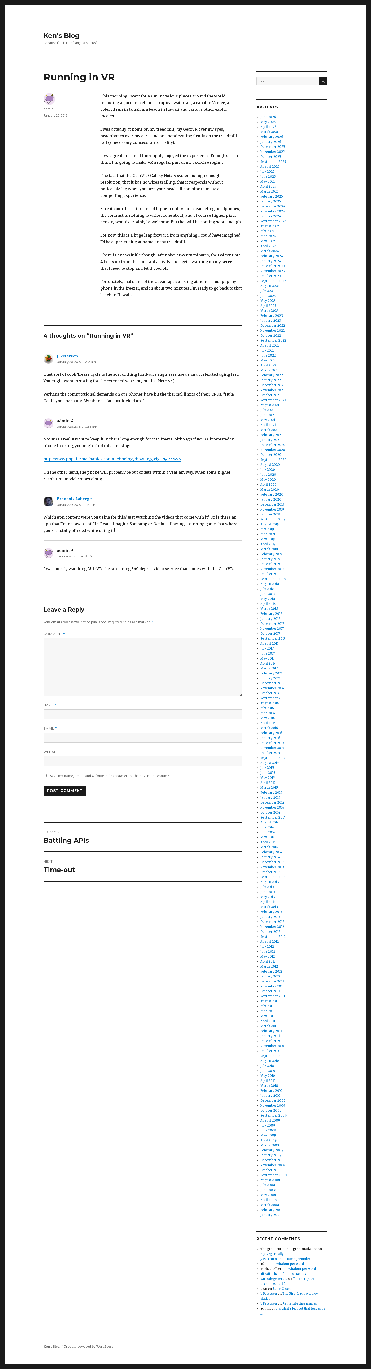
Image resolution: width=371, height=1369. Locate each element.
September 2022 (273, 341)
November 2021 (272, 390)
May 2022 (268, 360)
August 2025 (269, 167)
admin (48, 109)
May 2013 (267, 897)
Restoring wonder (296, 1259)
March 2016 (269, 728)
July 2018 (267, 589)
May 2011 (267, 1016)
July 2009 (267, 1125)
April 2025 (268, 187)
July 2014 (267, 827)
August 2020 (270, 465)
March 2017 (269, 668)
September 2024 (273, 221)
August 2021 (269, 405)
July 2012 (267, 947)
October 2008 (270, 1170)
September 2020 (273, 460)
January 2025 (270, 201)
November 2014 (272, 808)
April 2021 (268, 425)
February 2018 (271, 614)
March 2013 (269, 907)
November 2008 (272, 1165)
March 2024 (269, 251)
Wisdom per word (290, 1264)
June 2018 (267, 594)
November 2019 (272, 509)
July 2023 (267, 291)
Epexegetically (272, 1254)
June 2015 (267, 773)
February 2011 (271, 1031)
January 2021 (270, 440)
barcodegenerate (273, 1279)
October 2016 (270, 693)
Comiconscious (294, 1274)
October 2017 (270, 634)
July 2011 (267, 1006)
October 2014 (270, 812)
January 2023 (270, 321)
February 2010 (271, 1091)
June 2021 (267, 415)
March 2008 (269, 1205)
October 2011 (270, 991)
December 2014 (272, 803)
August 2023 (270, 286)
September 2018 (273, 579)
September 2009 (273, 1116)
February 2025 (271, 196)
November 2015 (272, 748)
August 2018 (269, 584)
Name (50, 705)
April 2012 (268, 962)
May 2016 (267, 718)
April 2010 (268, 1081)
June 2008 (268, 1190)
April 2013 (268, 902)
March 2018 (269, 609)
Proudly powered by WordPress (88, 1347)
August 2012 (269, 942)
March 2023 (269, 311)
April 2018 (268, 604)
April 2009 (268, 1140)
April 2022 (268, 365)
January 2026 (270, 142)
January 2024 (270, 261)
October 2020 (270, 455)
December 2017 (272, 624)
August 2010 (269, 1061)
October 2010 (270, 1051)
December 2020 (272, 445)
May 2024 (268, 241)
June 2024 (268, 236)
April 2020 (268, 485)
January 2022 (270, 380)
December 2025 (272, 147)
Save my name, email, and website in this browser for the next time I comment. (111, 776)
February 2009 (271, 1150)
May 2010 (267, 1076)
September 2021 (273, 400)
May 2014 (267, 837)
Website (51, 751)
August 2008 (270, 1180)
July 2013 (267, 887)
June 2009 (268, 1130)
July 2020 (267, 470)
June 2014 (267, 832)
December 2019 (272, 504)
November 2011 (272, 986)
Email (50, 728)
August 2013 (269, 882)
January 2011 (270, 1036)
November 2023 (272, 271)
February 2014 (271, 852)
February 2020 (271, 495)
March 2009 (269, 1145)
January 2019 (270, 559)
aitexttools (268, 1274)
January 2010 (270, 1096)
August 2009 (270, 1120)
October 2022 (270, 336)
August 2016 (269, 703)
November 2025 (272, 152)
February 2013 (271, 912)
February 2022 (271, 375)
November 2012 (272, 927)
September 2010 (273, 1056)
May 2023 (268, 301)
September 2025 (273, 162)
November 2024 (272, 211)
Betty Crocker (283, 1289)
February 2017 (271, 673)
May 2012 (267, 957)
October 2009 (270, 1111)
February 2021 (271, 435)
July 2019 (267, 529)
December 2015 (272, 743)
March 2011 (269, 1026)
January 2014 (270, 857)
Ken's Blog (62, 35)
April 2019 (267, 544)
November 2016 (272, 688)
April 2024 (268, 246)
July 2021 (267, 410)
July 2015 (267, 768)
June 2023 (268, 296)
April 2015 (267, 783)
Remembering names (299, 1304)
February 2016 (271, 733)
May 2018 (267, 599)
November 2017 (272, 629)
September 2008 (273, 1175)
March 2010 (269, 1086)
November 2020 (272, 450)
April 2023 (268, 306)
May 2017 (267, 658)
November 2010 (272, 1046)
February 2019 (271, 554)
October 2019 (270, 514)
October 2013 (270, 872)
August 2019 (269, 524)
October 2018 (270, 574)
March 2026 (269, 132)
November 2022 (272, 331)
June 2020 (268, 475)
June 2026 (268, 117)
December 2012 (272, 922)
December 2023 (272, 266)
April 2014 (268, 842)
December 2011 (272, 981)
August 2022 (270, 345)
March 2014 (269, 847)
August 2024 (270, 226)
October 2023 (270, 276)
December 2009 (272, 1101)
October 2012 (270, 932)
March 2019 (269, 549)
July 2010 (267, 1066)
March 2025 (269, 191)
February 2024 (271, 256)
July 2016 (267, 708)
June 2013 (267, 892)
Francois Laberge (74, 499)
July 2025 (267, 172)
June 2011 (267, 1011)
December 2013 (272, 862)
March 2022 (269, 370)
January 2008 (270, 1215)
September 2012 (273, 937)
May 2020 (268, 480)
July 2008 (267, 1185)
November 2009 (272, 1106)
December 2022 (272, 326)
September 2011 (272, 996)
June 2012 (267, 952)
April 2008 (268, 1200)
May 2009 (268, 1135)
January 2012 (270, 976)
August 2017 (269, 644)
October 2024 (270, 216)
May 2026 (268, 122)
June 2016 (267, 713)
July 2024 (267, 231)
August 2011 (269, 1001)
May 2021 (267, 420)
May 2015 (267, 778)
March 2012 (269, 966)
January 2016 (270, 738)
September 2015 (272, 758)
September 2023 (273, 281)
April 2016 (267, 723)
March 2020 (269, 490)
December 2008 (272, 1160)
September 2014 (273, 817)
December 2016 (272, 683)
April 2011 (267, 1021)
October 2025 (270, 157)
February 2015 (271, 793)
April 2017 (267, 663)
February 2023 (271, 316)
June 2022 (268, 355)
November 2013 (272, 867)
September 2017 (272, 639)
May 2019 (267, 539)
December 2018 (272, 564)
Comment (54, 634)
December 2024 (272, 206)
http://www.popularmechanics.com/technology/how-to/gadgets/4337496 (112, 459)
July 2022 (267, 350)
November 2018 (272, 569)
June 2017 (267, 653)
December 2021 (272, 385)
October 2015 (270, 753)
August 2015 (269, 763)
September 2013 (273, 877)
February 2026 (271, 137)
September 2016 (272, 698)
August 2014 (269, 822)
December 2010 (272, 1041)
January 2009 (270, 1155)
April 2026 (268, 127)
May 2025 (267, 182)
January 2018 (270, 619)
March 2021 (269, 430)
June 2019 (267, 534)
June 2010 (267, 1071)
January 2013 (270, 917)
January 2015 (270, 798)
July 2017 (267, 649)
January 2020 (270, 499)
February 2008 (271, 1210)
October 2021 (270, 395)
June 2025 (268, 177)
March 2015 (269, 788)
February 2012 (271, 971)
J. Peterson (67, 356)
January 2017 (270, 678)
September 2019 (272, 519)
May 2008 (268, 1195)
